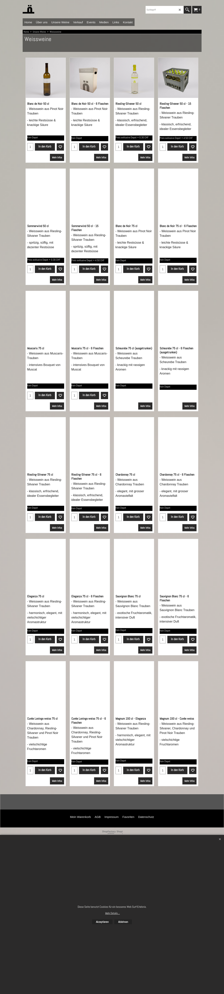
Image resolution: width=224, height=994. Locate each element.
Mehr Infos (57, 164)
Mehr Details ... (112, 913)
